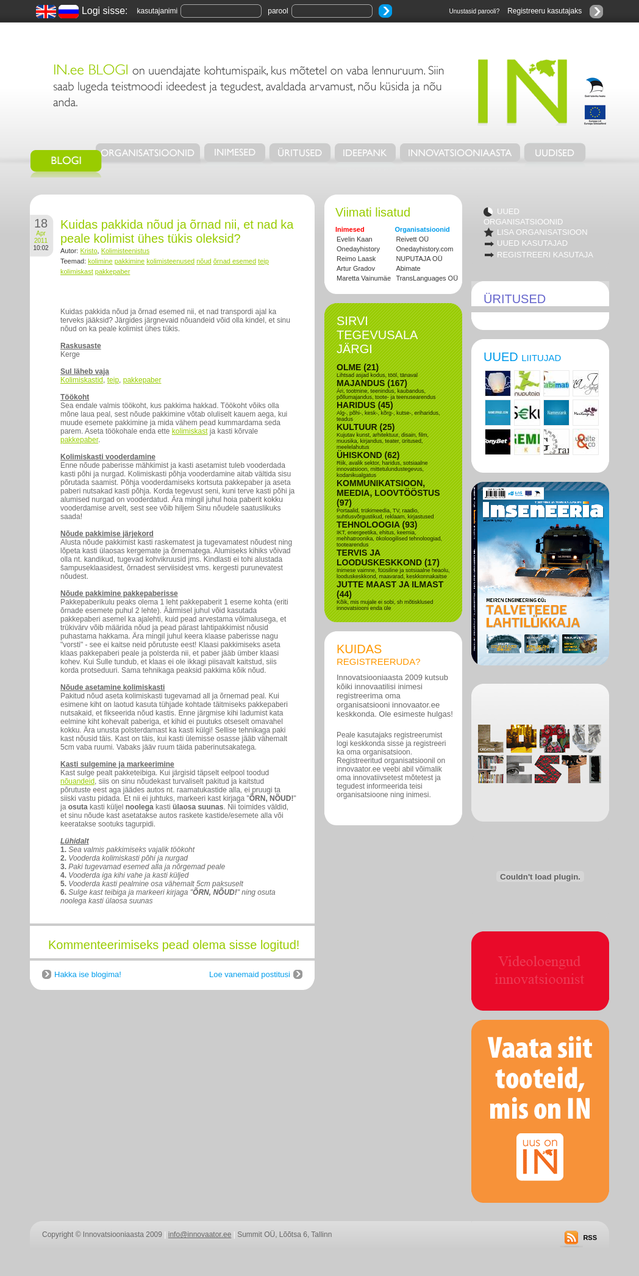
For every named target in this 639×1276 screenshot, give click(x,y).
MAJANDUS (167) (372, 383)
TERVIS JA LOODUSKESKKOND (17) (388, 557)
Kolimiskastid (81, 380)
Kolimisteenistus (125, 250)
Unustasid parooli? (474, 11)
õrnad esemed (234, 261)
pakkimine (130, 261)
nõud (203, 261)
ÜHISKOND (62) (368, 455)
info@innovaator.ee (200, 1234)
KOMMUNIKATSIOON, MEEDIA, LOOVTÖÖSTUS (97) (388, 492)
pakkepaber (112, 271)
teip (263, 261)
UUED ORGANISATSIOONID (523, 216)
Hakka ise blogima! (87, 974)
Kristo (88, 250)
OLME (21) (358, 367)
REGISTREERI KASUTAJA (545, 254)
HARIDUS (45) (365, 405)
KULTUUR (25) (365, 427)
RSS (590, 1237)
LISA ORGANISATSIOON (542, 232)
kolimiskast (76, 271)
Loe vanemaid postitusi (249, 974)
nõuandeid (77, 781)
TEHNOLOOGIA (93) (377, 524)
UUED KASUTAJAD (532, 243)
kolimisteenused (170, 261)
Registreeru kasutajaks (544, 11)
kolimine (100, 261)
